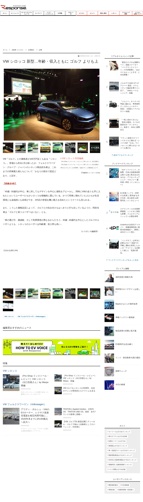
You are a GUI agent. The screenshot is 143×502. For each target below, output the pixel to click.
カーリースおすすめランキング (119, 432)
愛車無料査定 (113, 485)
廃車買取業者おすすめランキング (120, 455)
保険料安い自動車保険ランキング (120, 465)
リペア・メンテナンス (49, 13)
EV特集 (60, 13)
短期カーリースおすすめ (117, 441)
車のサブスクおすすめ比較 (118, 436)
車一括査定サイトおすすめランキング (122, 450)
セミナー (92, 13)
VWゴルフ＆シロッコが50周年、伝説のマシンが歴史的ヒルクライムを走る (82, 167)
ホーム (5, 13)
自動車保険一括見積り (126, 490)
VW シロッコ (9, 316)
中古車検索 (125, 485)
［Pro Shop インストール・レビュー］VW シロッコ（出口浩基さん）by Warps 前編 (85, 164)
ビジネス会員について (138, 13)
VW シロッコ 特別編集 (73, 158)
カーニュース (15, 13)
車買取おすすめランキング (118, 446)
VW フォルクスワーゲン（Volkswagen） (32, 316)
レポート (114, 13)
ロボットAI (70, 13)
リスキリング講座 (126, 13)
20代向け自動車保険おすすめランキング (122, 460)
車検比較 (112, 490)
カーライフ (38, 13)
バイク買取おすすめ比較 (117, 469)
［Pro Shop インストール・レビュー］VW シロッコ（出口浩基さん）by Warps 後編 (85, 161)
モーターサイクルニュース (26, 13)
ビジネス (81, 13)
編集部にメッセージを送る (90, 173)
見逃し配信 (103, 13)
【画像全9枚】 (10, 183)
